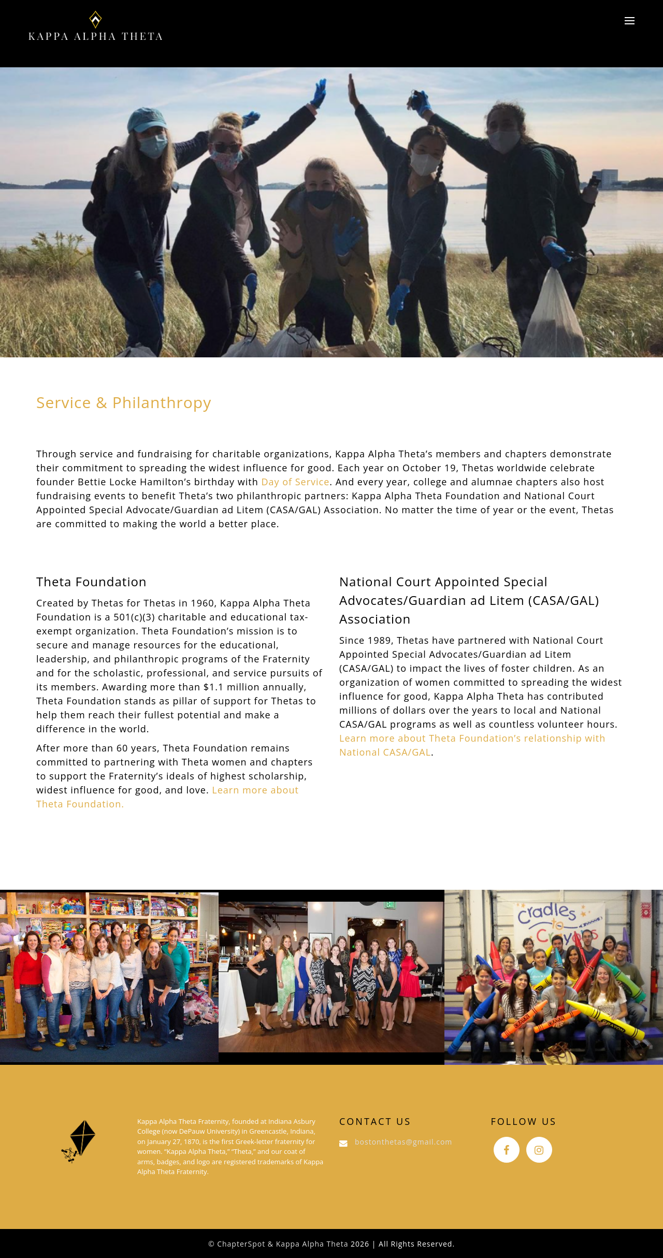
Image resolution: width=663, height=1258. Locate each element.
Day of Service (295, 481)
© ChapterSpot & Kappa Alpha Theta (278, 1244)
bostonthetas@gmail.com (403, 1142)
